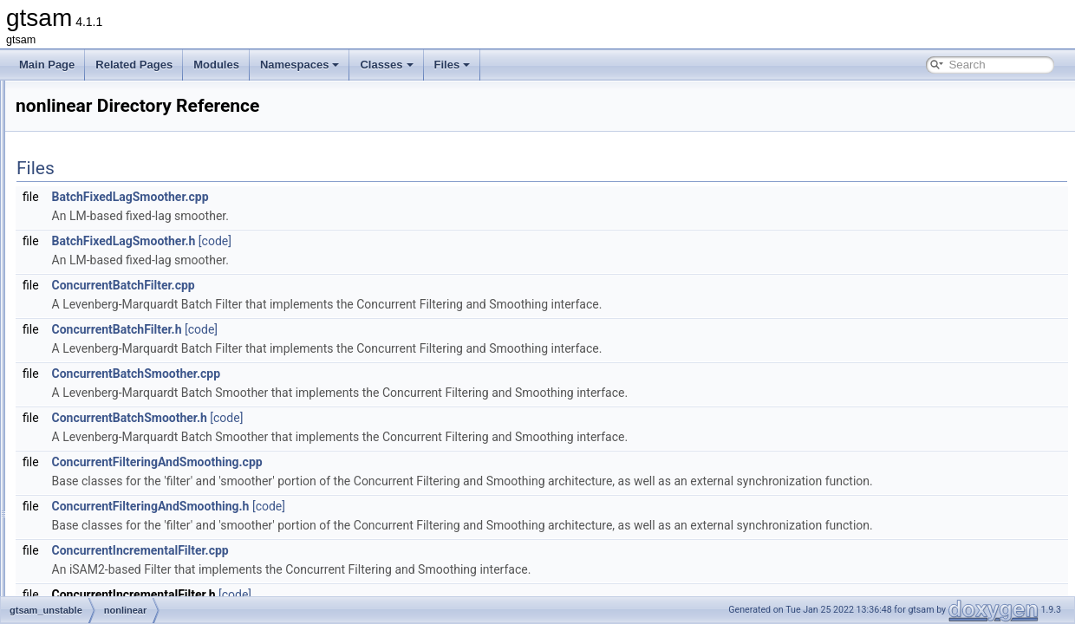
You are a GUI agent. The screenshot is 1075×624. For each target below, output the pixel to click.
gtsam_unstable (94, 266)
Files (452, 64)
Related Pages (134, 64)
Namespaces (300, 64)
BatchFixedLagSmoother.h (341, 241)
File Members (75, 399)
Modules (216, 64)
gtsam (30, 94)
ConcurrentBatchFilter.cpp (340, 285)
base (82, 285)
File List (61, 228)
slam (82, 380)
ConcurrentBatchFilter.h (334, 329)
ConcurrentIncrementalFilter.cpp (357, 588)
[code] (431, 241)
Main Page (47, 64)
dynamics (93, 323)
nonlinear (92, 361)
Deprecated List (65, 133)
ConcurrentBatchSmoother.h (346, 418)
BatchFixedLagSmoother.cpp (347, 197)
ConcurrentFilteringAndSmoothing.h (367, 525)
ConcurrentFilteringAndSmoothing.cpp (374, 462)
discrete (89, 304)
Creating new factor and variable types (118, 113)
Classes (386, 64)
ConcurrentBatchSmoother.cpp (353, 373)
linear (83, 342)
